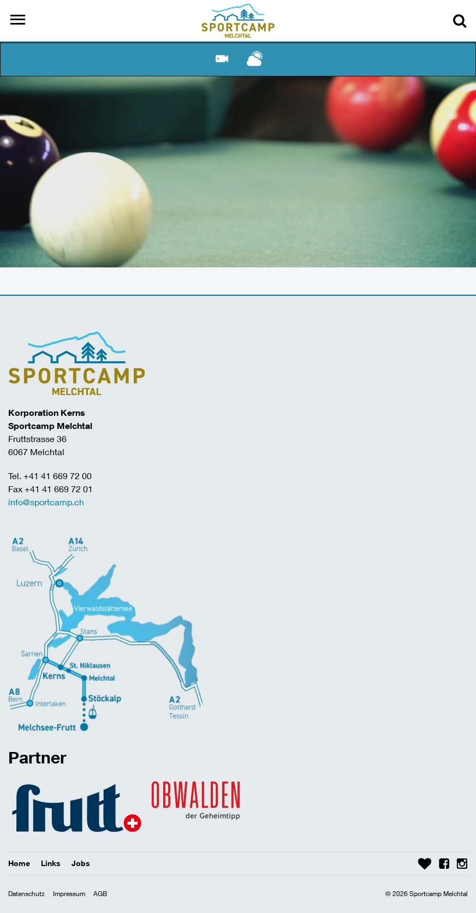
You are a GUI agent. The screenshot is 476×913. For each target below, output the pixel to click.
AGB (100, 894)
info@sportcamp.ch (46, 502)
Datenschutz (26, 894)
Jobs (81, 863)
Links (51, 863)
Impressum (69, 894)
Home (19, 863)
